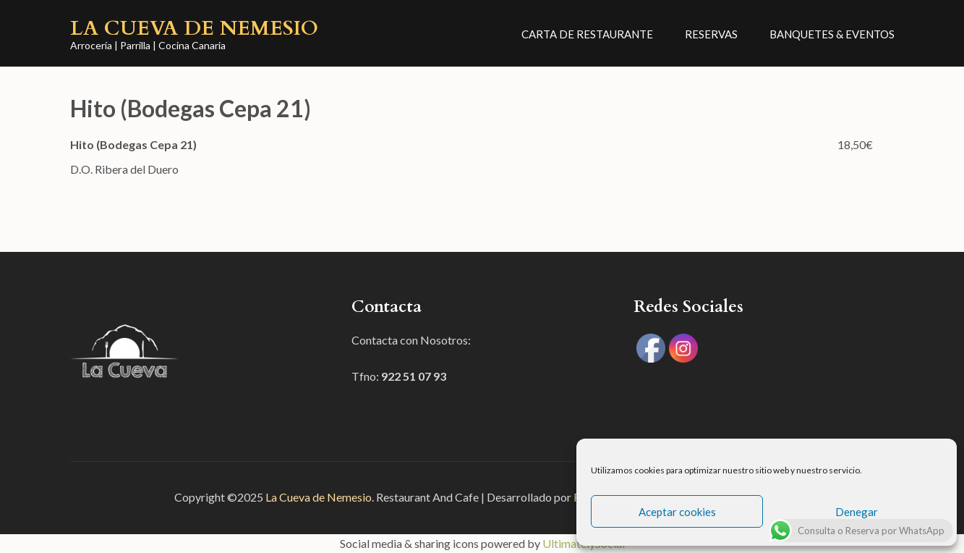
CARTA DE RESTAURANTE (587, 34)
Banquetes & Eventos (832, 34)
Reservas (711, 34)
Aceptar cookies (677, 511)
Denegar (856, 511)
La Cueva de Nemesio (194, 28)
